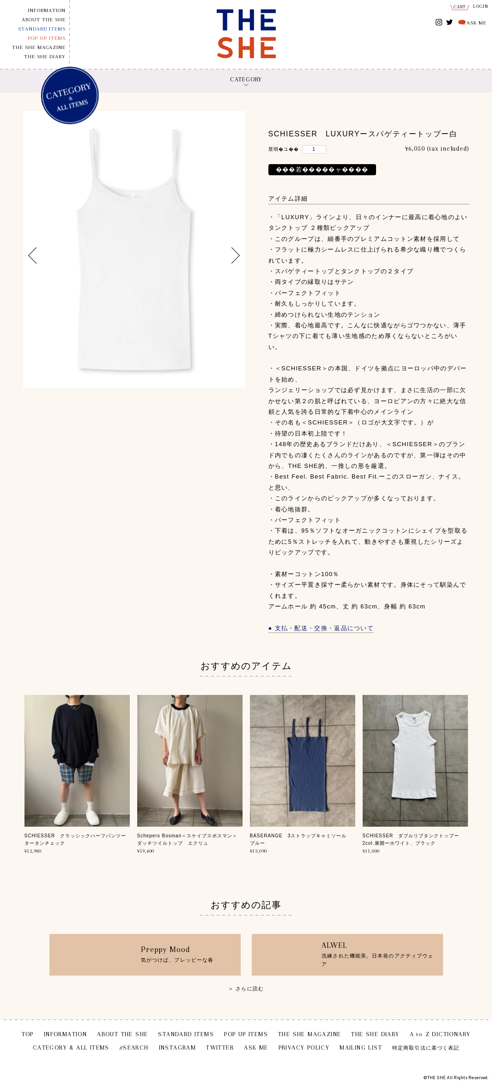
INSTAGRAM (439, 23)
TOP (28, 1034)
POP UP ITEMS (47, 38)
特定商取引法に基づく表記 (425, 1048)
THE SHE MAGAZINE (39, 47)
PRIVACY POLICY (304, 1047)
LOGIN (481, 6)
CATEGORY (246, 79)
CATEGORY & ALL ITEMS (71, 1047)
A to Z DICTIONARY (440, 1034)
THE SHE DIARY (45, 57)
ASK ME (476, 23)
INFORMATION (47, 10)
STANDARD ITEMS (42, 29)
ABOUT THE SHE (44, 20)
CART (460, 7)
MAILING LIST (361, 1047)
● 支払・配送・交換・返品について (321, 628)
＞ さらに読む (246, 988)
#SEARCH (134, 1047)
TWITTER (449, 21)
